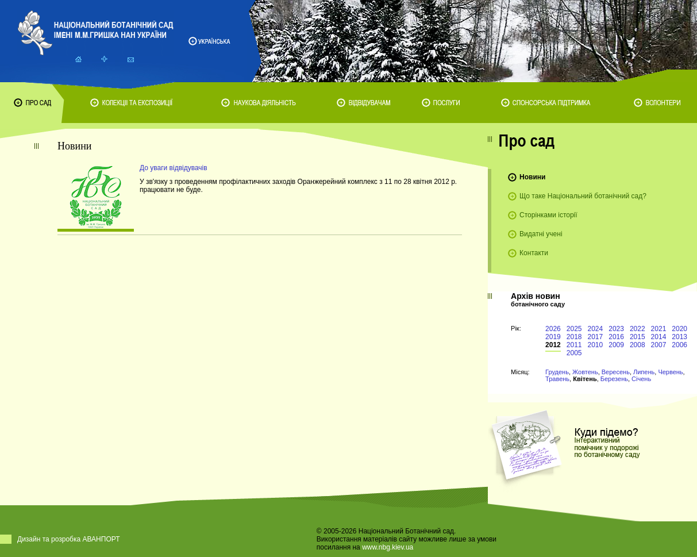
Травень (557, 378)
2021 (659, 329)
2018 (574, 337)
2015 (637, 337)
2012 (553, 345)
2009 (616, 345)
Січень (641, 378)
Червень (670, 371)
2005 (574, 353)
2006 (679, 345)
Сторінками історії (548, 215)
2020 (679, 329)
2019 (553, 337)
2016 (616, 337)
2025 (574, 329)
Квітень (584, 378)
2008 (637, 345)
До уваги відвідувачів (173, 168)
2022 (637, 329)
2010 (595, 345)
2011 (574, 345)
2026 (553, 329)
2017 (595, 337)
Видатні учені (540, 234)
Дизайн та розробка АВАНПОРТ (68, 539)
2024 (595, 329)
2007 (659, 345)
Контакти (533, 253)
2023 (616, 329)
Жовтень (585, 371)
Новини (532, 177)
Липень (643, 371)
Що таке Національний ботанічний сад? (582, 196)
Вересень (616, 371)
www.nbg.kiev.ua (387, 547)
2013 (679, 337)
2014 (659, 337)
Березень (614, 378)
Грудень (557, 371)
